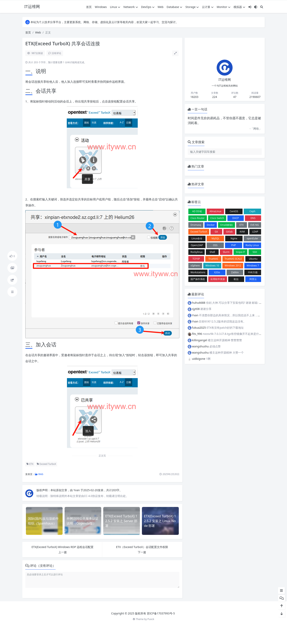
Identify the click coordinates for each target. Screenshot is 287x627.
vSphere (195, 265)
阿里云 (253, 279)
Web (160, 7)
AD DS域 (197, 211)
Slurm (226, 252)
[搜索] (262, 6)
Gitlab (229, 231)
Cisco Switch (217, 218)
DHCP (235, 218)
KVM (242, 231)
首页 (89, 7)
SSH (255, 252)
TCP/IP (196, 258)
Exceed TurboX (46, 464)
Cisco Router (198, 218)
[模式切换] (256, 6)
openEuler (252, 238)
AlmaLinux (215, 211)
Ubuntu (253, 258)
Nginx (234, 238)
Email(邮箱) (226, 225)
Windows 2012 (233, 265)
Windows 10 (212, 265)
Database (174, 7)
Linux (115, 7)
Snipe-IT (240, 252)
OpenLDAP (197, 245)
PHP (233, 245)
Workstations (198, 272)
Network (130, 7)
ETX (30, 464)
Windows (101, 7)
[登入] (250, 6)
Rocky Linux (252, 245)
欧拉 (236, 279)
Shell (212, 252)
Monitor (223, 7)
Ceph (252, 211)
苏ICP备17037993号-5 (161, 613)
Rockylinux (196, 252)
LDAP (255, 231)
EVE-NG (255, 225)
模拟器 (239, 7)
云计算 (207, 7)
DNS (253, 218)
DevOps (147, 7)
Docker (211, 225)
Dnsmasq (196, 225)
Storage (192, 7)
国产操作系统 (198, 279)
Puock (150, 619)
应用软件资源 (217, 279)
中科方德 (253, 272)
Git (216, 231)
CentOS (234, 211)
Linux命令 (197, 238)
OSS (215, 245)
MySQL (215, 238)
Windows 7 (253, 265)
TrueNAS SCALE (233, 258)
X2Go (217, 272)
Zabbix (235, 272)
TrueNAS (213, 258)
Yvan (77, 490)
